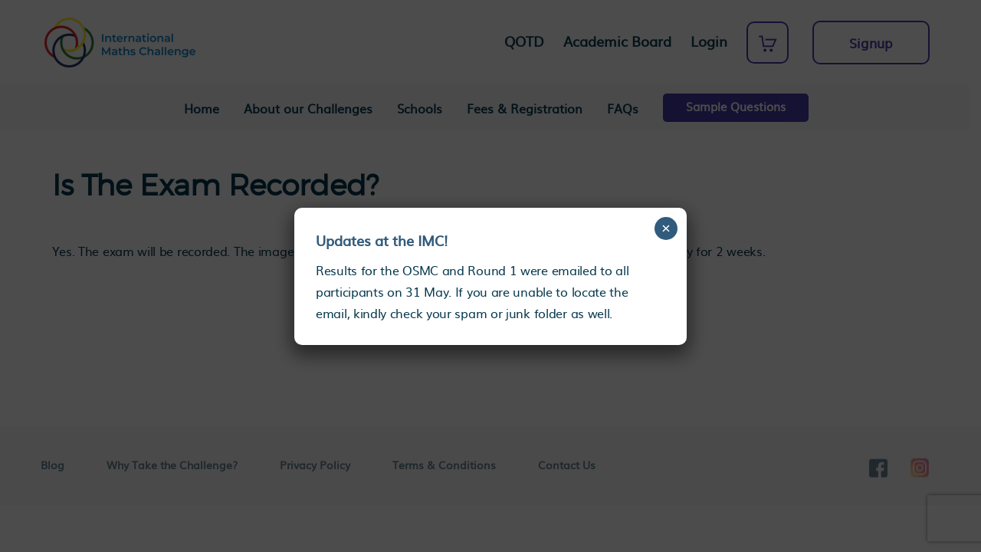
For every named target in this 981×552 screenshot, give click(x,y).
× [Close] (666, 228)
